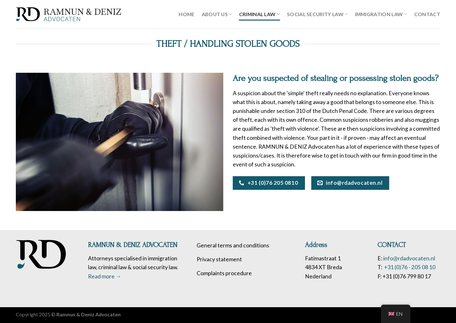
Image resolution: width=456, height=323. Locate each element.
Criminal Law (259, 14)
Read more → (104, 276)
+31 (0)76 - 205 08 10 (409, 267)
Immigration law (381, 14)
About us (217, 14)
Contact (427, 14)
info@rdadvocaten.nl (409, 258)
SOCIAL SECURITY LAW (317, 14)
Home (186, 14)
